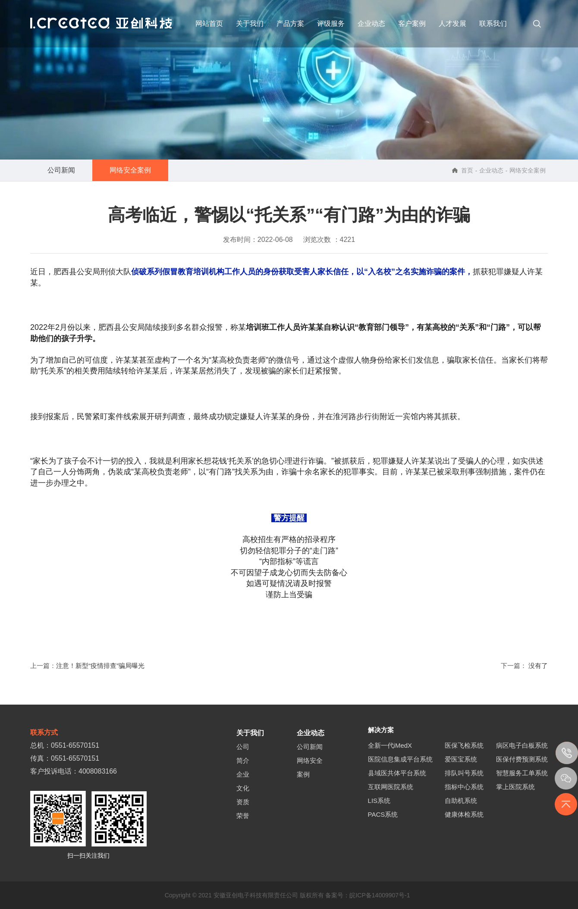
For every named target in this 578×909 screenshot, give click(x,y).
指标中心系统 (464, 786)
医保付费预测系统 (522, 759)
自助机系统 (461, 800)
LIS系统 (379, 800)
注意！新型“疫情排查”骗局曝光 (100, 665)
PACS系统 (383, 814)
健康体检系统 (464, 814)
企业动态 (371, 23)
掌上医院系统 (515, 786)
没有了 (538, 665)
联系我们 (493, 23)
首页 (467, 170)
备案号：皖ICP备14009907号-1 (369, 895)
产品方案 (290, 23)
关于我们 (250, 23)
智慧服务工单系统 (522, 773)
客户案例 (412, 23)
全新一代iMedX (390, 745)
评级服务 (331, 23)
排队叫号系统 (464, 773)
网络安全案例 (130, 170)
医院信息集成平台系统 (400, 759)
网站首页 (209, 23)
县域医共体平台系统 (397, 773)
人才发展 (452, 23)
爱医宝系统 (461, 759)
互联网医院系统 (390, 786)
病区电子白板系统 (522, 745)
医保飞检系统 (464, 745)
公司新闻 (61, 170)
